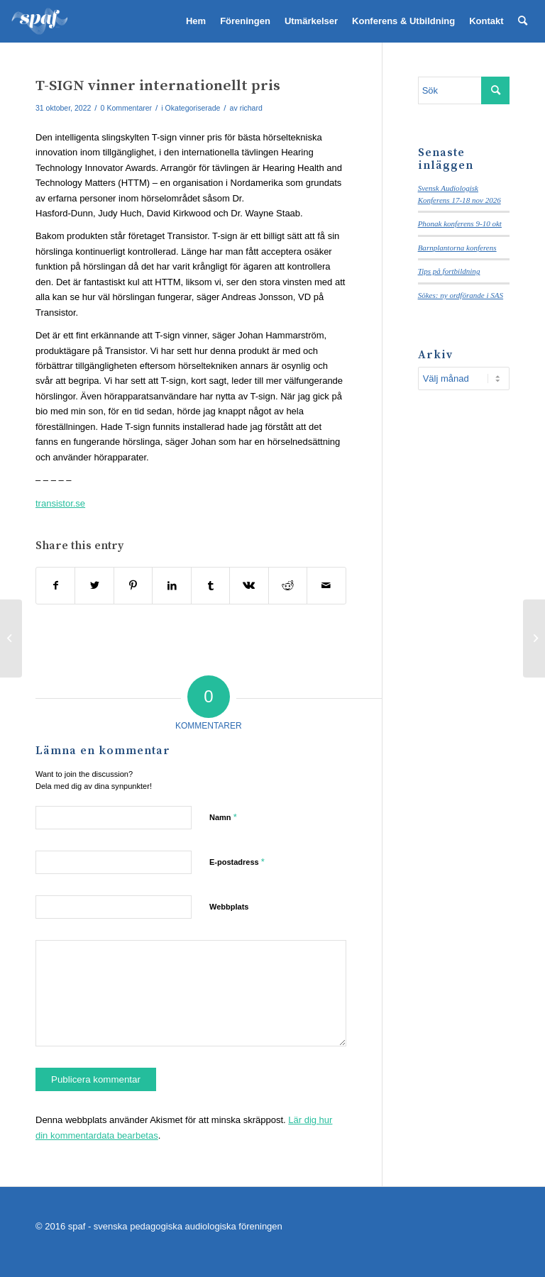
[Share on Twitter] (94, 586)
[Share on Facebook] (55, 586)
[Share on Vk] (249, 586)
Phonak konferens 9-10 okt (460, 223)
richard (251, 108)
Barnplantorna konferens (457, 247)
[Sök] (522, 21)
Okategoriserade (193, 108)
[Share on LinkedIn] (171, 586)
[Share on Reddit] (288, 586)
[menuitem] (196, 21)
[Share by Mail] (326, 586)
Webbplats (228, 906)
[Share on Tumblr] (210, 586)
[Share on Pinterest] (133, 586)
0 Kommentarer (126, 108)
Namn (223, 817)
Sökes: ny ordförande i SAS (460, 295)
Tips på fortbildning (449, 271)
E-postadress (237, 861)
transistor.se (60, 503)
